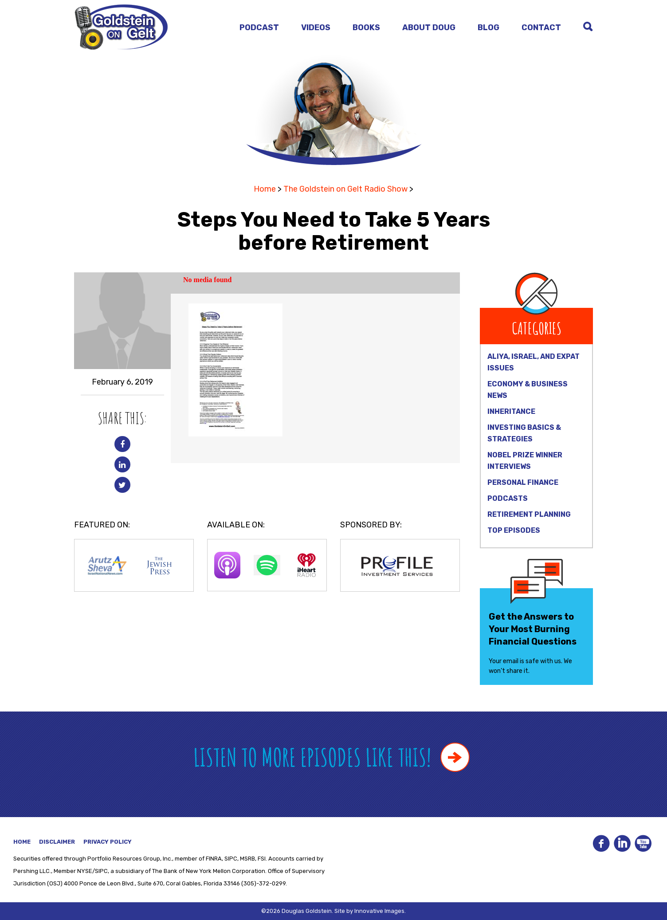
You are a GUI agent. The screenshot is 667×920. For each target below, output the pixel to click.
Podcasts (507, 498)
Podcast (259, 27)
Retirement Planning (529, 514)
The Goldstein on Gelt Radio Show (345, 189)
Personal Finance (522, 482)
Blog (488, 27)
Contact (541, 27)
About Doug (428, 27)
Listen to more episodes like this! (331, 757)
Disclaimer (57, 841)
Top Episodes (513, 530)
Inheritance (511, 411)
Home (265, 189)
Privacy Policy (107, 841)
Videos (315, 27)
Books (366, 27)
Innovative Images (379, 911)
